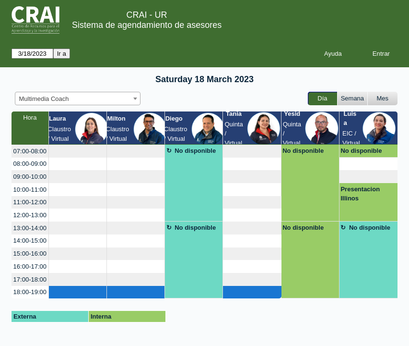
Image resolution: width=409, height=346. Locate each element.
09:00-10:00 (30, 176)
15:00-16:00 (30, 253)
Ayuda (333, 53)
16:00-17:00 (30, 266)
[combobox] (77, 98)
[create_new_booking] (77, 151)
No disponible (195, 150)
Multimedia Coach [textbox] (44, 98)
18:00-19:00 (30, 292)
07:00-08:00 (30, 151)
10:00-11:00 (30, 189)
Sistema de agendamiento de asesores (147, 25)
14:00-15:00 (30, 240)
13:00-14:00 (30, 228)
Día (322, 98)
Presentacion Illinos (360, 193)
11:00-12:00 (30, 202)
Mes (383, 98)
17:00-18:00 (30, 279)
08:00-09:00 (30, 163)
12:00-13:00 (30, 215)
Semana (352, 98)
